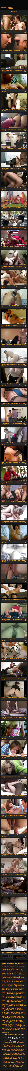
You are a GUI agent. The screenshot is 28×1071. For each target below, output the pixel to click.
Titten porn (20, 1057)
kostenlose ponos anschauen (9, 1008)
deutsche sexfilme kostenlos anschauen (15, 980)
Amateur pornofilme (19, 1053)
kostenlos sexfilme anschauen (9, 1002)
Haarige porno (20, 1046)
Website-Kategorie (10, 8)
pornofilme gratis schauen (8, 1025)
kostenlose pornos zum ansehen (9, 1016)
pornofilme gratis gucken (15, 1024)
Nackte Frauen (19, 1066)
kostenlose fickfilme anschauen (14, 1006)
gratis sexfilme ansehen (13, 989)
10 (21, 956)
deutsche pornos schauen (11, 978)
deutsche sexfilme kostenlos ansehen (10, 981)
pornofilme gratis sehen (20, 1025)
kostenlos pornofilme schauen (18, 997)
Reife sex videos (20, 1062)
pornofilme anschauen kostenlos (9, 1021)
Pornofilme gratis (10, 1045)
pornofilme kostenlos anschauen (9, 1026)
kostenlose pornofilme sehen (13, 1010)
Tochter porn (12, 1060)
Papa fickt (5, 1053)
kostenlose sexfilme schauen (17, 1017)
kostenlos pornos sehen (15, 1001)
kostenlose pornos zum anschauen (16, 1014)
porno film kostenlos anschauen (14, 1020)
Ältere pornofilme (17, 1061)
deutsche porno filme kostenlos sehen (11, 966)
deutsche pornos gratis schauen (14, 973)
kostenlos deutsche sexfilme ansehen (10, 996)
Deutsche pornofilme (20, 1049)
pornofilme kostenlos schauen (18, 1028)
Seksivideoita (11, 1053)
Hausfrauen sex (14, 1057)
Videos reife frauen (8, 1042)
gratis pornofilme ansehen (19, 982)
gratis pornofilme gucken (8, 984)
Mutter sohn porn (8, 1061)
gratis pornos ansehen (13, 986)
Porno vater (14, 1050)
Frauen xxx (17, 1056)
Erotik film (5, 1048)
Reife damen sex (21, 1048)
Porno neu (22, 1052)
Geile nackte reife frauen (8, 1064)
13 (13, 957)
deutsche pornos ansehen (8, 972)
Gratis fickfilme (7, 1050)
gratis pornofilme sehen (12, 985)
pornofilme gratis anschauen (13, 1022)
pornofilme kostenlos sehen (8, 1029)
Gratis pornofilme (7, 1054)
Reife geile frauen (12, 1062)
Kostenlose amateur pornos (8, 1049)
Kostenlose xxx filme (20, 1064)
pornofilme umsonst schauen (14, 1030)
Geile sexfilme (18, 1045)
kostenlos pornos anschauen (8, 998)
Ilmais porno (16, 1042)
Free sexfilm (14, 1054)
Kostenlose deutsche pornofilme (10, 1058)
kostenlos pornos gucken (12, 1000)
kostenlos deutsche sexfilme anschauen (15, 994)
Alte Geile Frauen (12, 1048)
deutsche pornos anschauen (18, 970)
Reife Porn (8, 1044)
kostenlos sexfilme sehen (12, 1004)
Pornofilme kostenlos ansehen (14, 2)
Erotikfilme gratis (21, 1054)
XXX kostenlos (15, 1052)
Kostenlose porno (7, 1052)
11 (23, 956)
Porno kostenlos (16, 1044)
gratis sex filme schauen (11, 988)
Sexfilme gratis (21, 1058)
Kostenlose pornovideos (14, 1065)
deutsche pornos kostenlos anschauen (11, 974)
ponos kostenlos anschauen (8, 1018)
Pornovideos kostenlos (9, 1056)
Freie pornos (21, 1050)
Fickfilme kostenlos (12, 1046)
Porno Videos (6, 1060)
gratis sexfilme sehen (16, 990)
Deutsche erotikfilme (20, 1060)
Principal (3, 7)
